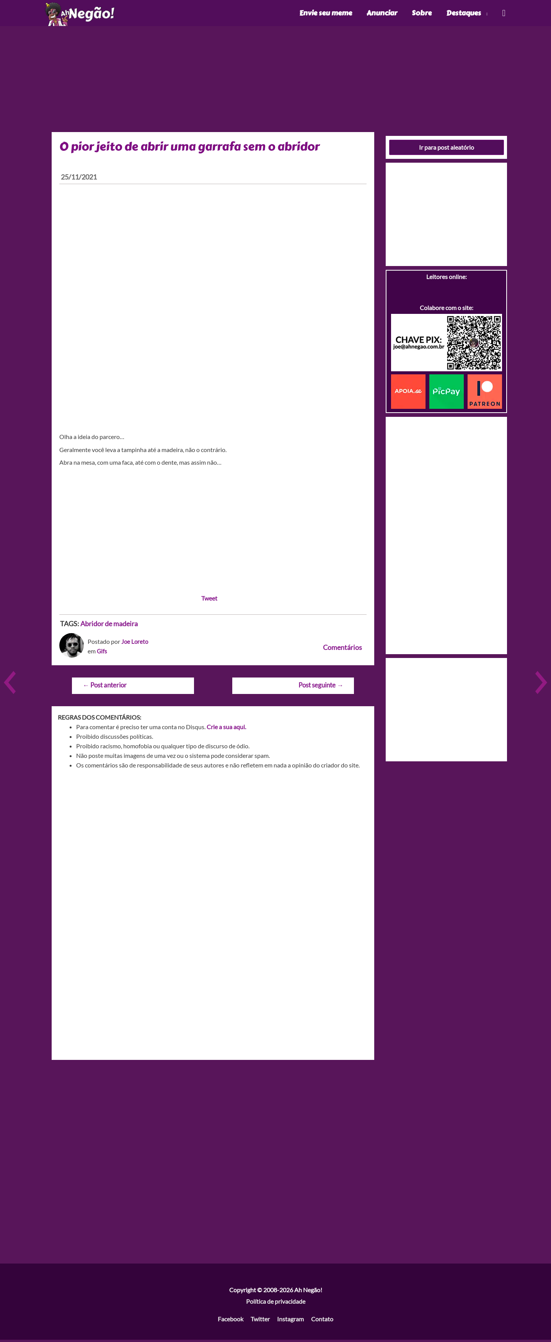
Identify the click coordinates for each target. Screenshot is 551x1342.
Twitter (260, 1320)
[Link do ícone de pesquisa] (503, 14)
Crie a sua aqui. (226, 729)
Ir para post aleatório (446, 149)
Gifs (102, 652)
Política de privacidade (275, 1303)
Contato (322, 1320)
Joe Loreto (135, 643)
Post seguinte (320, 687)
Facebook (230, 1320)
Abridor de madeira (109, 625)
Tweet (209, 600)
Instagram (290, 1320)
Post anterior (105, 687)
